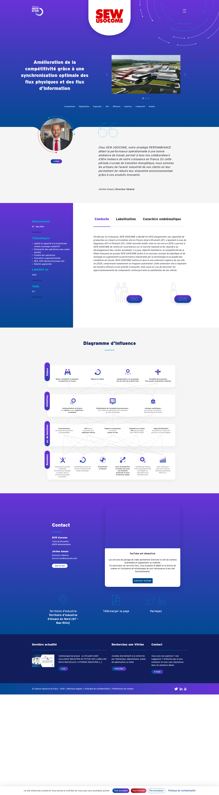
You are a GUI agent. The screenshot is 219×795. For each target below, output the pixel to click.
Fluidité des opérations (44, 255)
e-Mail (56, 161)
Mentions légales (74, 689)
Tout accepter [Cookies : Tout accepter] (121, 790)
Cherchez (118, 668)
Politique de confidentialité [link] (181, 790)
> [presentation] (185, 74)
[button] (143, 98)
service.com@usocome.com (64, 558)
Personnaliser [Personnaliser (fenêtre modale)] (156, 790)
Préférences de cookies (123, 689)
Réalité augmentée (43, 264)
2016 (34, 275)
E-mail (157, 671)
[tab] (101, 221)
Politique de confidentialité (97, 689)
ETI (33, 291)
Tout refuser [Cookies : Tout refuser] (138, 790)
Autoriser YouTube (142, 581)
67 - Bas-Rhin (38, 226)
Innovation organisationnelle (47, 258)
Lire (63, 668)
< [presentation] (107, 74)
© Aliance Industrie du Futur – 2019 (48, 689)
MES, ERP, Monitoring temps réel (49, 261)
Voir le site (60, 565)
